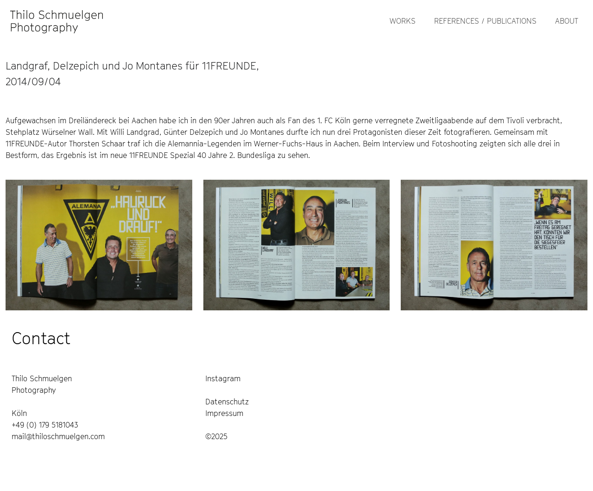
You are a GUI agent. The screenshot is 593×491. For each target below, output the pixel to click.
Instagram (222, 378)
